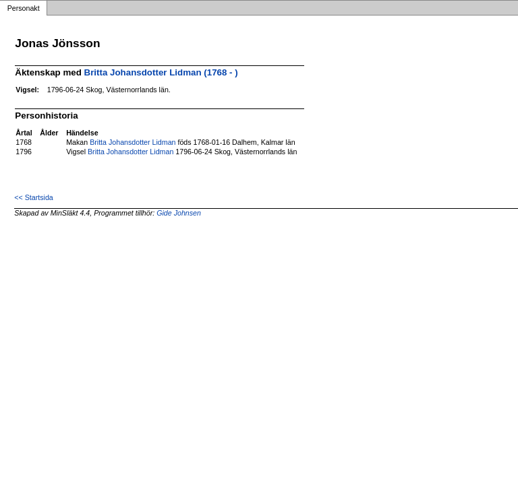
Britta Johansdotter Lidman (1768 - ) (161, 72)
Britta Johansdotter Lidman (132, 142)
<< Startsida (33, 197)
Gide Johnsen (178, 213)
